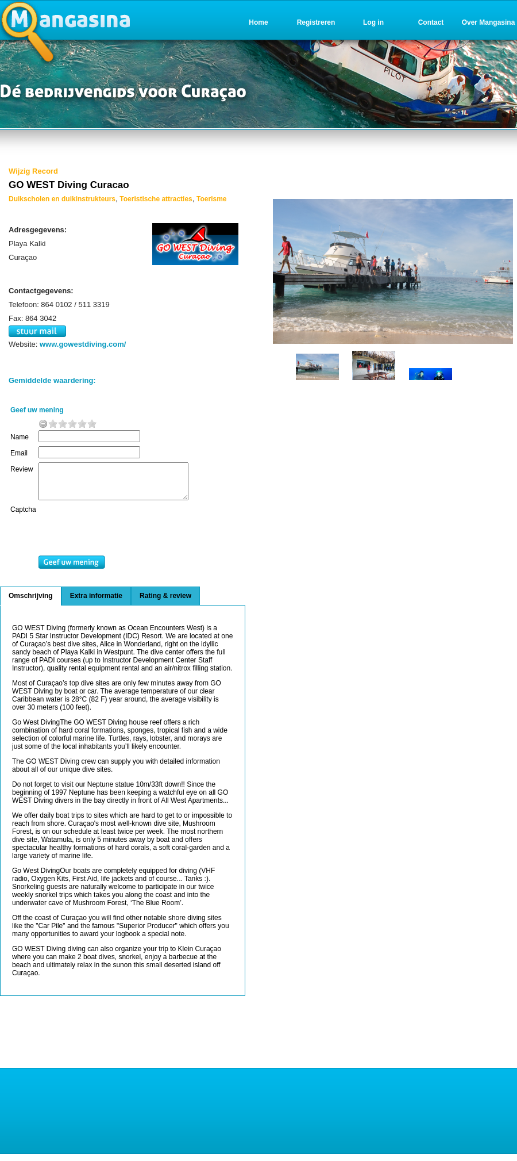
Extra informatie (96, 603)
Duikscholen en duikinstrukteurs (62, 199)
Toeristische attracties (155, 199)
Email (19, 453)
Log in (373, 22)
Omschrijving (31, 603)
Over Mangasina (488, 22)
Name (19, 437)
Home (258, 22)
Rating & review (165, 603)
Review (21, 469)
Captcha (23, 516)
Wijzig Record (33, 171)
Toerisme (211, 199)
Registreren (316, 22)
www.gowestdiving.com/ (83, 344)
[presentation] (131, 537)
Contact (431, 22)
